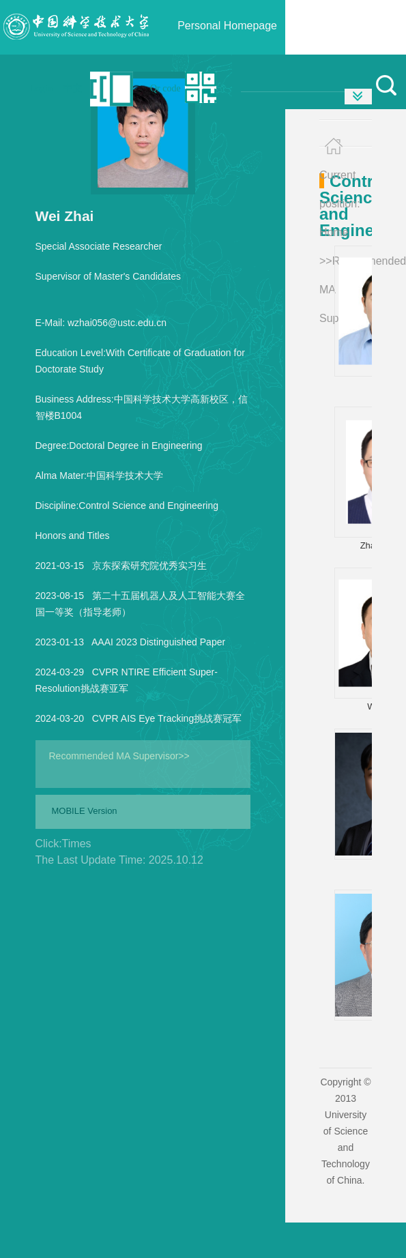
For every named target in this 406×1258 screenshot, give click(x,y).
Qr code (165, 88)
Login (41, 88)
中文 (73, 88)
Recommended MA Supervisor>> (119, 755)
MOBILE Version (84, 811)
